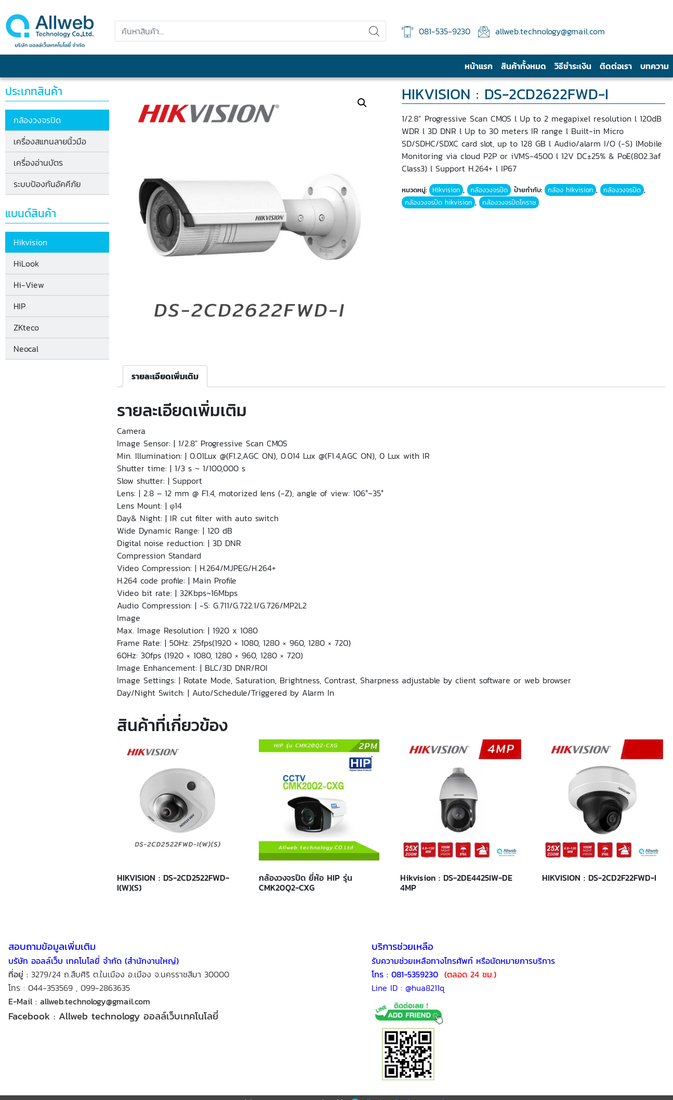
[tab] (167, 375)
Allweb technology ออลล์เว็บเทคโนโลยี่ (140, 1014)
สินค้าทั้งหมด (523, 66)
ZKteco (29, 327)
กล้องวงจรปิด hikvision (439, 202)
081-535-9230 (436, 31)
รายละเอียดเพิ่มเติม (167, 374)
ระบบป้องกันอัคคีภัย (49, 184)
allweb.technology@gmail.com (541, 31)
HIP (22, 306)
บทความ (654, 66)
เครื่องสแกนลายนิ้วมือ (52, 141)
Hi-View (31, 285)
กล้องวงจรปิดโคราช (510, 202)
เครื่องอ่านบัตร (40, 162)
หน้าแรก (479, 66)
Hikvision (33, 242)
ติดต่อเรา (616, 66)
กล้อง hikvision (572, 190)
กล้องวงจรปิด (39, 120)
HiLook (29, 263)
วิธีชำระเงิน (573, 66)
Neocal (28, 348)
